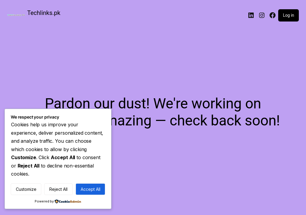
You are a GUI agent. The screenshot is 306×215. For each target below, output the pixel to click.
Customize (26, 189)
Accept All (90, 189)
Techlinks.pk (43, 12)
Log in (288, 15)
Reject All (58, 189)
